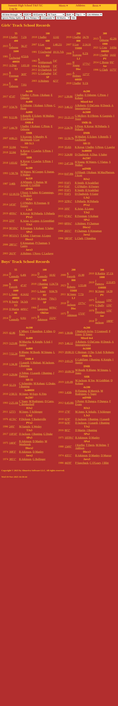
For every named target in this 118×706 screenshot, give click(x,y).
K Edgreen (44, 66)
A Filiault (80, 172)
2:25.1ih (13, 402)
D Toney (87, 334)
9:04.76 (53, 291)
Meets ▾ (63, 5)
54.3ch (24, 301)
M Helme (101, 445)
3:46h (12, 183)
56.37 (24, 46)
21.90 (81, 275)
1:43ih (68, 392)
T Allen (24, 235)
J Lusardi (24, 362)
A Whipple (26, 182)
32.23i (12, 385)
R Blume (24, 352)
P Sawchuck (81, 462)
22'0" (12, 220)
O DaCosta (93, 105)
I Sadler (13, 37)
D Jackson (71, 303)
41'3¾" (13, 419)
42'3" (56, 80)
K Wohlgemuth (45, 61)
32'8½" (68, 201)
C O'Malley (26, 203)
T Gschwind (14, 56)
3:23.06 (13, 343)
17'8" (67, 411)
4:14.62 (25, 294)
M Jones (42, 298)
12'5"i (12, 411)
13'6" (109, 300)
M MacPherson (106, 172)
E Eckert (37, 115)
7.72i (81, 294)
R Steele (13, 301)
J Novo (36, 253)
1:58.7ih (13, 173)
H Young (76, 64)
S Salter (33, 192)
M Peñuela (37, 213)
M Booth (35, 352)
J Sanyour (35, 235)
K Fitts (43, 393)
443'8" (68, 462)
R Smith (79, 182)
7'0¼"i (52, 298)
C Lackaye (47, 253)
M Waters (25, 171)
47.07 (12, 96)
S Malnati (35, 362)
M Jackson (48, 362)
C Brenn (104, 62)
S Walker (25, 174)
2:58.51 (13, 393)
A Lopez (34, 220)
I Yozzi (24, 192)
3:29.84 (13, 374)
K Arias (24, 220)
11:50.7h (69, 138)
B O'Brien (93, 115)
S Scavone (77, 53)
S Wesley (37, 426)
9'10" (67, 186)
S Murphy (38, 136)
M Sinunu (46, 352)
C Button (38, 182)
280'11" (13, 244)
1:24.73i (53, 283)
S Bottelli (25, 115)
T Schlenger (35, 411)
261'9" (12, 253)
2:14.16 (87, 44)
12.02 (56, 37)
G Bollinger (39, 459)
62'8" (67, 419)
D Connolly (14, 275)
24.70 (86, 37)
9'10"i (67, 182)
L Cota (103, 47)
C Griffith (34, 185)
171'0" (81, 313)
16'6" (67, 208)
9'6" (112, 62)
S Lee (41, 44)
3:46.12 (68, 106)
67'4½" (68, 216)
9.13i (85, 83)
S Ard (47, 341)
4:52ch (25, 56)
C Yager (23, 401)
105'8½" (69, 437)
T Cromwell (101, 331)
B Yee (91, 380)
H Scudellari (92, 182)
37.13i (109, 273)
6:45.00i (69, 402)
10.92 (52, 275)
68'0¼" (68, 223)
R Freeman (14, 74)
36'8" (24, 74)
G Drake (50, 383)
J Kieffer (80, 445)
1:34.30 (13, 364)
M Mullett (48, 115)
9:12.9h (13, 117)
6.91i (23, 318)
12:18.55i (14, 194)
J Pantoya (99, 282)
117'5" (113, 69)
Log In (12, 8)
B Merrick (93, 390)
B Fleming (81, 390)
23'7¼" (82, 303)
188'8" (109, 321)
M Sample (24, 426)
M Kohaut (39, 383)
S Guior (94, 193)
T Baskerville (38, 419)
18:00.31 (69, 352)
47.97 (24, 285)
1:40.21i (57, 44)
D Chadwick (44, 69)
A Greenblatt (47, 220)
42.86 (12, 332)
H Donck (105, 105)
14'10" (12, 204)
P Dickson (24, 419)
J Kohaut (44, 95)
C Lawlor (36, 150)
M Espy (34, 393)
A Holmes (43, 80)
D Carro (49, 401)
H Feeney (94, 186)
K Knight (37, 341)
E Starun (49, 171)
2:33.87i (110, 282)
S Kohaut (39, 228)
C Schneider (25, 383)
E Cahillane (81, 359)
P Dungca (102, 401)
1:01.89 (69, 382)
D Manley (38, 441)
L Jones (13, 294)
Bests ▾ (97, 5)
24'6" (12, 426)
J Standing (90, 238)
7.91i (24, 84)
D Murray (106, 455)
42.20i (113, 38)
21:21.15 (69, 117)
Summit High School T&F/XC (25, 5)
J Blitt (105, 462)
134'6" (68, 446)
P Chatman (41, 243)
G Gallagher (44, 73)
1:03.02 (13, 162)
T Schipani (100, 300)
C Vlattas (103, 161)
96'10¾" (13, 228)
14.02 (113, 54)
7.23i (24, 37)
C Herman (80, 352)
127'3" (86, 74)
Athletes (80, 5)
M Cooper (37, 171)
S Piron (48, 105)
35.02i (67, 147)
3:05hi (113, 47)
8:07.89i (68, 173)
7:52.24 (13, 353)
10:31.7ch (58, 51)
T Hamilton (36, 331)
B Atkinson (42, 318)
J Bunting (42, 283)
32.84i (12, 147)
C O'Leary (95, 462)
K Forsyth (13, 285)
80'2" (67, 430)
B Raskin (100, 273)
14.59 (109, 291)
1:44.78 (13, 127)
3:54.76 (13, 106)
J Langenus (42, 308)
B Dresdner (100, 311)
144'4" (12, 442)
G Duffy (99, 305)
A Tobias (24, 373)
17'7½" (86, 63)
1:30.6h (69, 332)
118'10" (13, 433)
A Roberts (80, 105)
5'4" (55, 60)
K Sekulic (91, 411)
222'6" (52, 318)
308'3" (12, 451)
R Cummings (46, 192)
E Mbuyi (24, 331)
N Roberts (71, 285)
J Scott (78, 175)
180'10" (68, 238)
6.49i (23, 275)
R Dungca (90, 401)
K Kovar (25, 150)
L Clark (104, 69)
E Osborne (13, 46)
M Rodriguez (36, 401)
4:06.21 (13, 138)
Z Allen (48, 331)
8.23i (85, 53)
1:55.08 (82, 285)
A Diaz (13, 65)
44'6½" (24, 309)
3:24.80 (68, 154)
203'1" (67, 230)
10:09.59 (69, 371)
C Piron (34, 95)
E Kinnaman (27, 243)
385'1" (12, 459)
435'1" (68, 455)
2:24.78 (68, 127)
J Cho (91, 352)
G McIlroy (26, 195)
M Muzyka (25, 341)
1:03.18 (25, 65)
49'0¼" (13, 213)
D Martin (14, 309)
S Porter (79, 401)
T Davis (90, 445)
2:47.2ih (68, 163)
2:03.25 (69, 361)
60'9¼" (53, 307)
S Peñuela (49, 213)
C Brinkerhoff (26, 404)
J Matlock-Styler (84, 331)
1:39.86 (68, 96)
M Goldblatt (102, 380)
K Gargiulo (106, 115)
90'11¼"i (14, 235)
